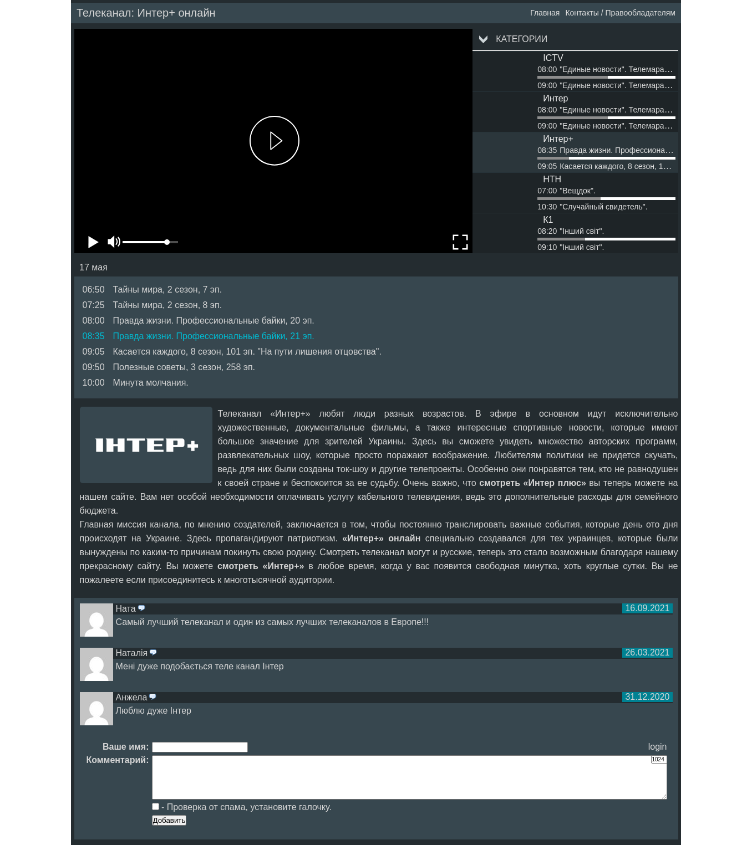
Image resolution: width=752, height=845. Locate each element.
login (657, 746)
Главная (545, 12)
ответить (141, 608)
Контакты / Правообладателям (620, 12)
